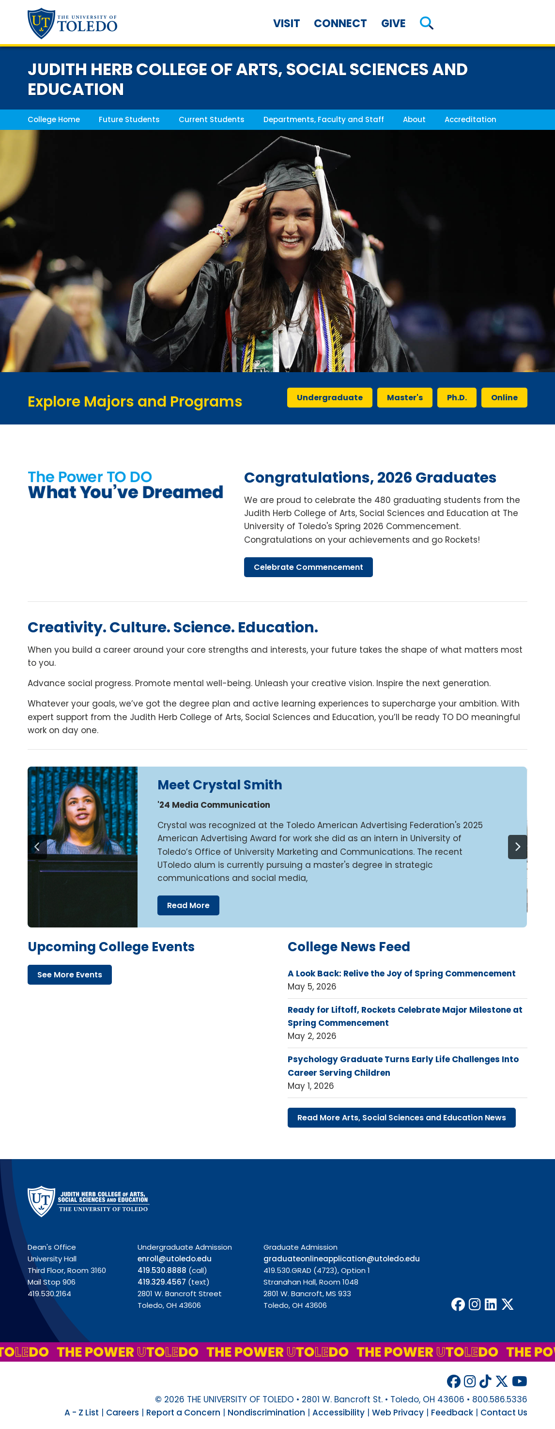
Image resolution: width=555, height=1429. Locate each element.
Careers (122, 1412)
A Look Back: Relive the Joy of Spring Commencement (402, 973)
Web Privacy (398, 1412)
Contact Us (503, 1412)
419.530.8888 (162, 1270)
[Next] (517, 847)
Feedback (452, 1412)
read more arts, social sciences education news (401, 1117)
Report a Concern (183, 1412)
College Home (54, 119)
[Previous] (37, 847)
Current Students (212, 119)
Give (393, 23)
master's (405, 397)
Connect (340, 23)
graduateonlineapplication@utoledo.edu (341, 1259)
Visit (286, 23)
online (504, 397)
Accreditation (470, 119)
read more (188, 905)
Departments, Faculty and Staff (323, 119)
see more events (69, 974)
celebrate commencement (308, 567)
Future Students (129, 119)
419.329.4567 (162, 1282)
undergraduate (330, 397)
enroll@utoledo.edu (175, 1259)
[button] (426, 23)
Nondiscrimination (266, 1412)
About (414, 119)
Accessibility (338, 1412)
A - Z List (81, 1412)
